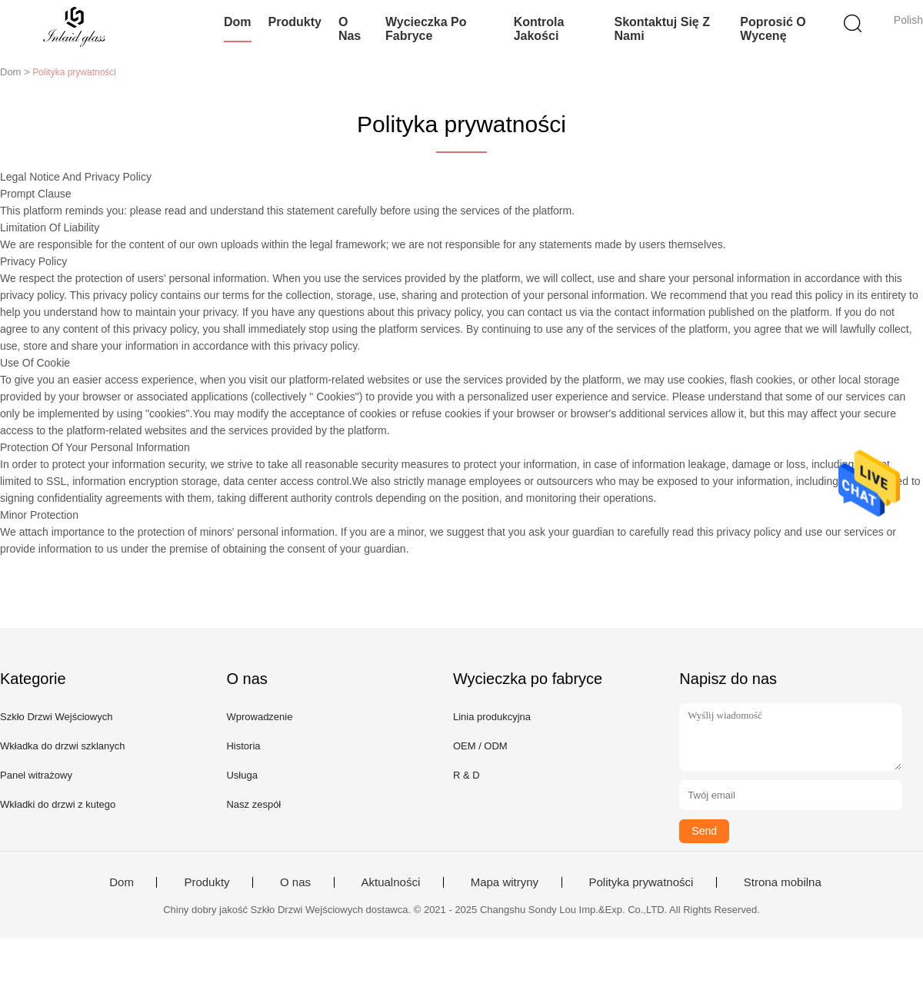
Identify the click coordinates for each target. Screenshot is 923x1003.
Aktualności (391, 882)
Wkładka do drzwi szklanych (62, 746)
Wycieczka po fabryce (426, 28)
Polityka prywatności (641, 882)
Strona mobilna (782, 882)
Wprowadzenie (259, 716)
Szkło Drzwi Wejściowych (56, 716)
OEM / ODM (480, 746)
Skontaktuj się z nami (661, 28)
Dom (238, 21)
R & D (466, 775)
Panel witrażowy (36, 775)
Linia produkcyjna (492, 716)
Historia (243, 746)
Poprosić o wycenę (772, 28)
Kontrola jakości (539, 28)
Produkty (295, 21)
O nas (349, 28)
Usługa (241, 775)
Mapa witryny (504, 882)
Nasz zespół (253, 804)
